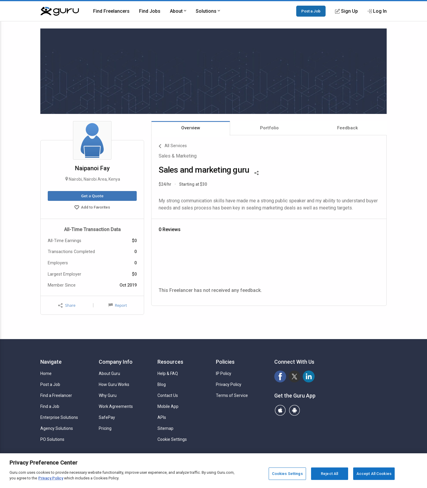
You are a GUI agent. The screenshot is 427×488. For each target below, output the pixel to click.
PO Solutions (52, 439)
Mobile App (168, 406)
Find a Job (49, 406)
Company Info (116, 362)
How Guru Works (114, 384)
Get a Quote (92, 195)
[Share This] (256, 172)
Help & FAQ (167, 373)
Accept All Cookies (373, 473)
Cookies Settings (287, 473)
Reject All (329, 473)
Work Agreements (116, 406)
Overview (190, 128)
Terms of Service (232, 395)
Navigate (51, 362)
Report (118, 305)
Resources (170, 362)
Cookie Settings (172, 439)
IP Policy (223, 373)
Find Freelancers (111, 11)
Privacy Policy (228, 384)
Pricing (105, 428)
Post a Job (311, 11)
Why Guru (108, 395)
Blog (161, 384)
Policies (225, 362)
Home (46, 373)
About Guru (109, 373)
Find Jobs (149, 11)
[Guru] (59, 11)
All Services (173, 146)
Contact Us (167, 395)
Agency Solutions (56, 428)
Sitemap (165, 428)
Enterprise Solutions (59, 417)
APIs (161, 417)
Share (66, 305)
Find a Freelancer (56, 395)
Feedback (347, 128)
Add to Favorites (92, 208)
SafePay (107, 417)
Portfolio (269, 128)
